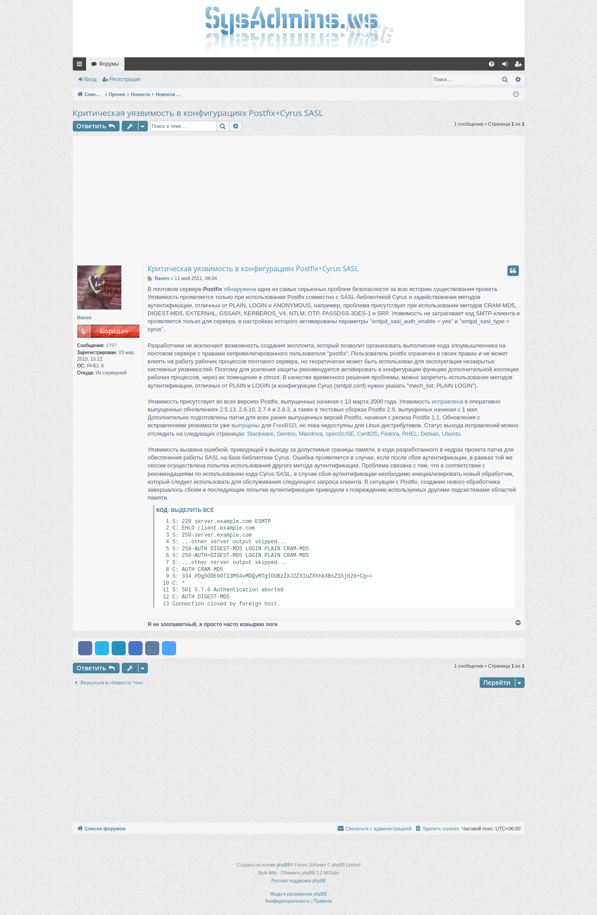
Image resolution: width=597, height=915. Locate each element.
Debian (430, 433)
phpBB (283, 865)
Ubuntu (451, 433)
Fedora (390, 433)
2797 (111, 345)
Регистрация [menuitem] (520, 66)
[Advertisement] (299, 197)
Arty (273, 872)
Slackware (260, 433)
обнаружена (240, 289)
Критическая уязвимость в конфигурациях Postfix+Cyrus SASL (198, 113)
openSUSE (340, 433)
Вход (91, 79)
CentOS (367, 433)
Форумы (109, 64)
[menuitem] (491, 64)
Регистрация (124, 79)
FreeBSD (284, 425)
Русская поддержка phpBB (298, 880)
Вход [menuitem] (506, 66)
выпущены (246, 425)
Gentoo (286, 433)
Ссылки (81, 66)
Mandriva (310, 433)
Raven (84, 317)
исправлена (447, 401)
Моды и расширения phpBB (298, 894)
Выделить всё (192, 510)
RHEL (409, 433)
